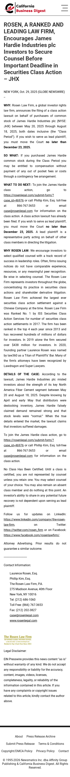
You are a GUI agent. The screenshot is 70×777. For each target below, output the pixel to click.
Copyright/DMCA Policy (16, 751)
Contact (63, 751)
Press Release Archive (41, 736)
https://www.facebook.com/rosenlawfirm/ (31, 535)
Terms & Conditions (51, 744)
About (19, 736)
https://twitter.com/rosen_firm (23, 530)
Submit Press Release (20, 744)
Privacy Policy (45, 751)
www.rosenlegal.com (23, 620)
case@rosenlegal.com (18, 211)
